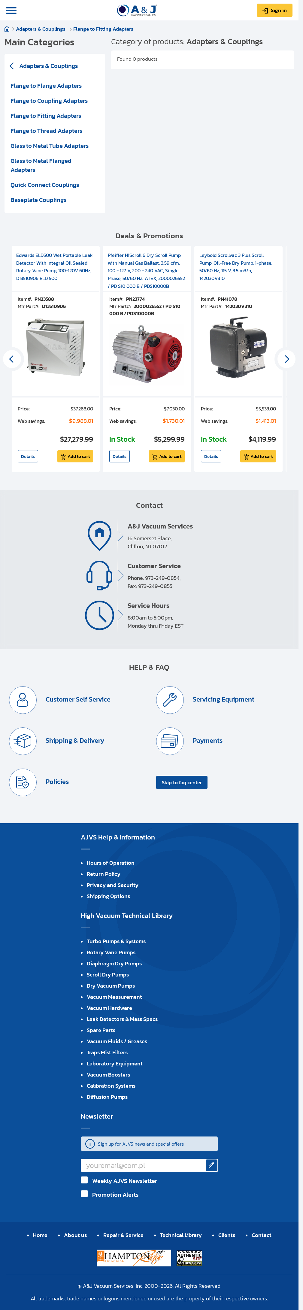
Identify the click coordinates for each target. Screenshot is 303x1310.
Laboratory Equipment (115, 1063)
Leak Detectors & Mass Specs (122, 1019)
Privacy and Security (112, 885)
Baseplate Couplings (38, 199)
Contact (261, 1235)
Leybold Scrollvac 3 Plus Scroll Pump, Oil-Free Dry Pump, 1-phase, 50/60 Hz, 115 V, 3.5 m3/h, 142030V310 (235, 266)
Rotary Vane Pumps (111, 952)
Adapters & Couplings (41, 29)
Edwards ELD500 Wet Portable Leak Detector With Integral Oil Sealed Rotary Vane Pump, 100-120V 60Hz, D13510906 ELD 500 (54, 266)
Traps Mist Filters (107, 1052)
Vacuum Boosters (108, 1075)
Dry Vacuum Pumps (111, 986)
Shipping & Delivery (74, 740)
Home (7, 29)
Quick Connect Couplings (45, 184)
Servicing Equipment (222, 699)
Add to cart (79, 456)
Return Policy (103, 874)
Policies (56, 782)
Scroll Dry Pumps (108, 974)
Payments (207, 740)
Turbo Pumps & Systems (116, 941)
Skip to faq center (182, 782)
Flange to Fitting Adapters (103, 29)
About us (75, 1235)
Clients (226, 1235)
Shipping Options (108, 896)
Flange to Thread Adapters (46, 130)
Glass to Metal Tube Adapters (50, 145)
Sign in (279, 10)
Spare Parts (101, 1030)
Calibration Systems (111, 1086)
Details (28, 456)
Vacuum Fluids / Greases (117, 1041)
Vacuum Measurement (114, 997)
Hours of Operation (111, 863)
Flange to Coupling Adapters (49, 100)
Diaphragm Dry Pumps (114, 963)
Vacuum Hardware (109, 1008)
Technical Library (181, 1235)
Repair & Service (123, 1235)
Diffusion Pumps (107, 1097)
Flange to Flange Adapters (46, 85)
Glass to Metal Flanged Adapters (41, 165)
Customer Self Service (77, 699)
